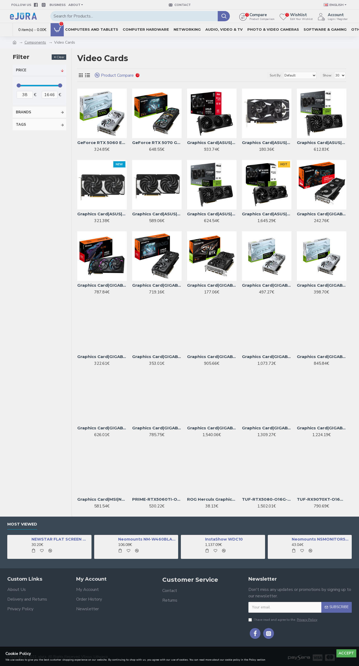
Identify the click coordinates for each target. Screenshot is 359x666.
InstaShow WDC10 (224, 539)
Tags (21, 124)
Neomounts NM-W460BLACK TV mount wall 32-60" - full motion (147, 539)
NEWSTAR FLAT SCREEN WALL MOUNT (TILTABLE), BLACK (60, 539)
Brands (23, 112)
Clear (61, 57)
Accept (346, 653)
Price (21, 70)
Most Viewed (22, 524)
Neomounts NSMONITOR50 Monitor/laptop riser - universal (321, 539)
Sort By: (275, 75)
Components (35, 42)
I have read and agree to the (283, 619)
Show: (327, 75)
